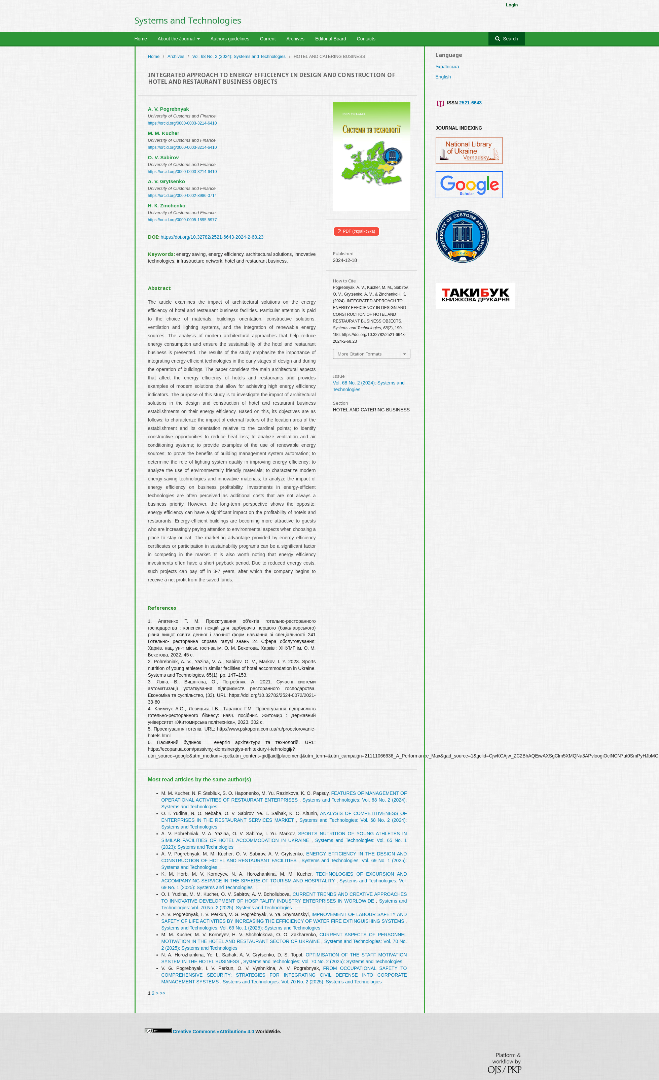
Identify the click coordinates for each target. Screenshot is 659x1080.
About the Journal (177, 38)
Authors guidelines (230, 38)
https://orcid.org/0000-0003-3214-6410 (182, 123)
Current (268, 38)
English (443, 76)
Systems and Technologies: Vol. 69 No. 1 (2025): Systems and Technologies (241, 928)
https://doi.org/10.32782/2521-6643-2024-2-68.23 (212, 237)
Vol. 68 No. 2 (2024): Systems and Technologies (239, 56)
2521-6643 (470, 102)
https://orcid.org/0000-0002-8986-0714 (182, 195)
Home (141, 38)
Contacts (366, 38)
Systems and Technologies (188, 20)
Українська (447, 66)
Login (512, 4)
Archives (295, 38)
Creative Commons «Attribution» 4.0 (213, 1031)
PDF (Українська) (358, 231)
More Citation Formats (360, 354)
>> (162, 993)
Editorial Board (330, 38)
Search (510, 38)
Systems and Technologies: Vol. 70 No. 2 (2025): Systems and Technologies (322, 961)
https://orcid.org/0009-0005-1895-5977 (182, 219)
